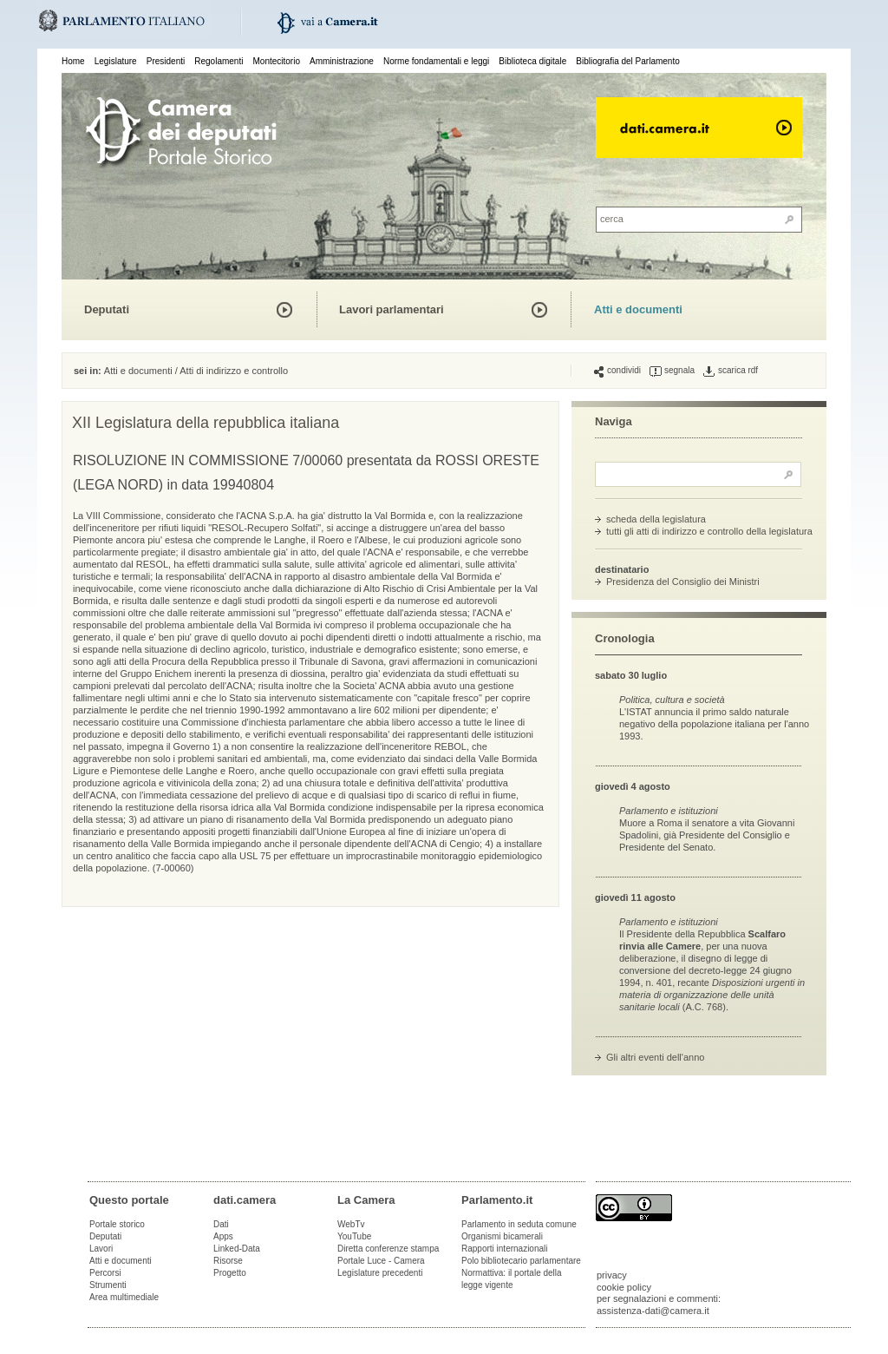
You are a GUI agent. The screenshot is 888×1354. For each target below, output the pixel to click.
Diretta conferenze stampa (388, 1248)
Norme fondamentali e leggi (436, 61)
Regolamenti (218, 61)
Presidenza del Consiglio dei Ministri (683, 581)
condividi (617, 371)
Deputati (106, 309)
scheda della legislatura (656, 519)
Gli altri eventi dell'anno (655, 1057)
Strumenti (108, 1285)
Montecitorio (275, 61)
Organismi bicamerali (502, 1236)
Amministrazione (342, 61)
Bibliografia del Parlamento (628, 61)
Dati (221, 1224)
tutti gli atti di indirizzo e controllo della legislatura (709, 531)
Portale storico (117, 1224)
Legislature (116, 61)
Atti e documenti (638, 309)
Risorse (228, 1260)
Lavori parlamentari (391, 309)
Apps (223, 1236)
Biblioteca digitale (532, 61)
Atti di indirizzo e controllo (234, 370)
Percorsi (105, 1273)
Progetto (229, 1273)
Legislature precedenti (379, 1273)
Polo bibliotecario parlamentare (521, 1260)
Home (73, 61)
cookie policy (624, 1287)
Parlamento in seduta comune (519, 1224)
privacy (612, 1275)
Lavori (101, 1248)
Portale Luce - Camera (381, 1260)
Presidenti (166, 61)
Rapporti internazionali (504, 1248)
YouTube (354, 1236)
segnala (672, 371)
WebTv (351, 1224)
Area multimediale (124, 1297)
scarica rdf (730, 371)
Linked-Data (236, 1248)
